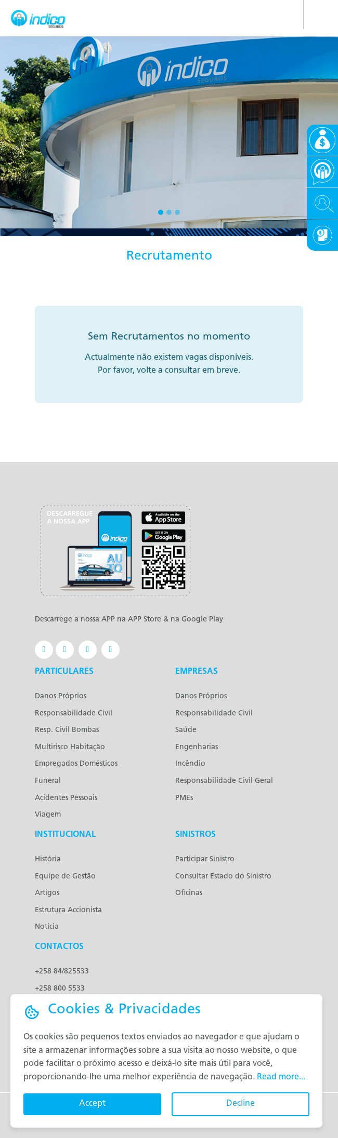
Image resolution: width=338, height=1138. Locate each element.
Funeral (48, 781)
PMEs (184, 798)
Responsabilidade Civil (73, 713)
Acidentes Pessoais (66, 798)
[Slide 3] (177, 212)
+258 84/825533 (62, 972)
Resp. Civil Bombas (67, 730)
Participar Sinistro (205, 859)
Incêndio (190, 764)
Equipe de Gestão (65, 876)
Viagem (48, 815)
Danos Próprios (60, 696)
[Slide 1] (160, 212)
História (48, 859)
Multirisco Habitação (70, 747)
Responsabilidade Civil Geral (224, 781)
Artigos (47, 893)
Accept (92, 1104)
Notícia (47, 927)
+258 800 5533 (60, 989)
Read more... (281, 1077)
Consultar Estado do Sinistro (223, 876)
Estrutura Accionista (68, 910)
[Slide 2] (169, 212)
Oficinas (188, 893)
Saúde (186, 730)
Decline (240, 1104)
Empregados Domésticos (76, 764)
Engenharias (196, 747)
